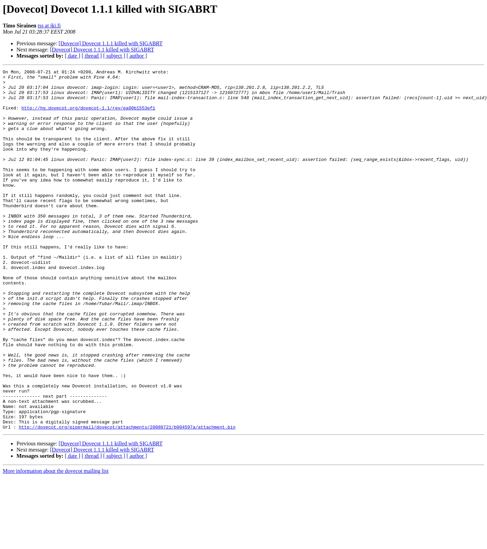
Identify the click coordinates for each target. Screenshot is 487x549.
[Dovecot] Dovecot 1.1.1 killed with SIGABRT (111, 43)
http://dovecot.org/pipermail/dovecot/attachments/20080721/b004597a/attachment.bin (127, 499)
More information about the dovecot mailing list (55, 543)
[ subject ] (114, 56)
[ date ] (72, 56)
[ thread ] (92, 56)
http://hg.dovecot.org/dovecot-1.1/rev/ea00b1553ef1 (88, 116)
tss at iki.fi (49, 25)
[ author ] (137, 56)
